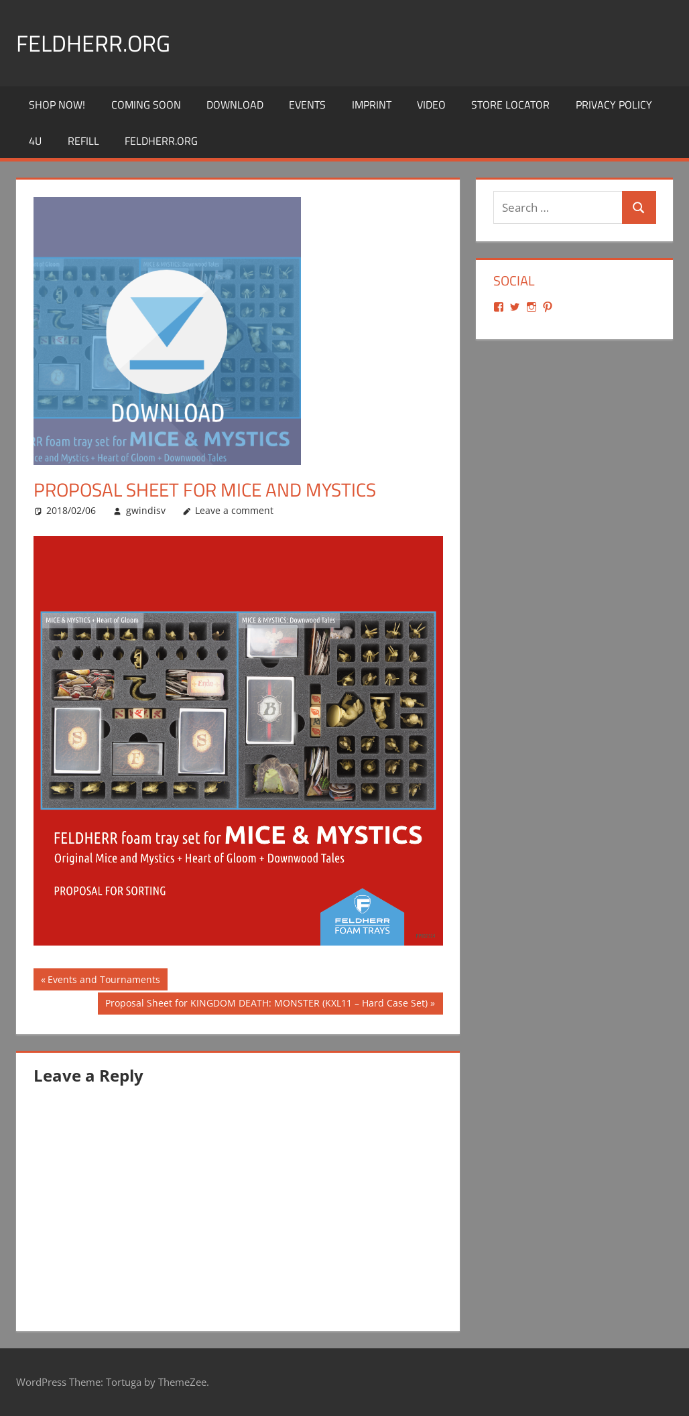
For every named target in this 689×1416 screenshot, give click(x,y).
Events (307, 104)
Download (234, 104)
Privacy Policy (614, 104)
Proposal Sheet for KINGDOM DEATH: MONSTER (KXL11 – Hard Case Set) (266, 1004)
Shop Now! (57, 104)
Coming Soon (146, 104)
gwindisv (146, 510)
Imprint (371, 104)
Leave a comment (234, 510)
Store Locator (510, 104)
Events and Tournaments (103, 981)
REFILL (83, 141)
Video (431, 104)
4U (35, 141)
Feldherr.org (97, 42)
